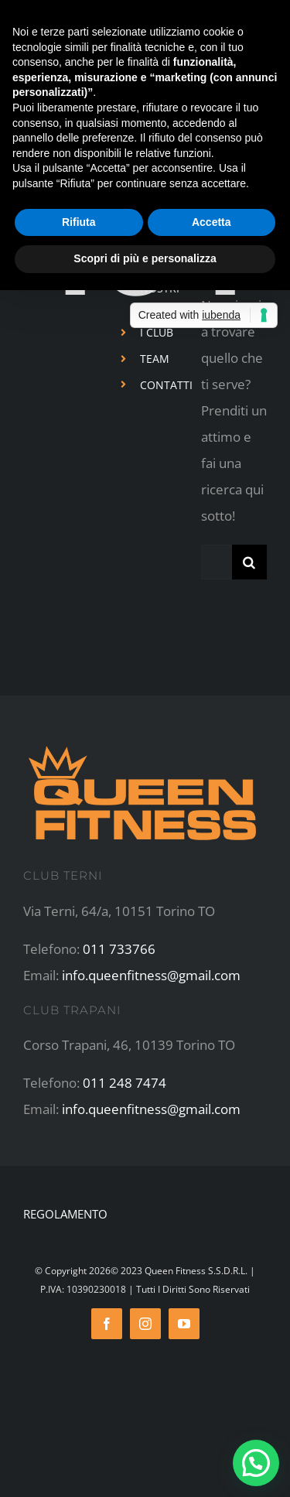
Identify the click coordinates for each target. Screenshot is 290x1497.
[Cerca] (249, 562)
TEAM (154, 358)
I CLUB (156, 332)
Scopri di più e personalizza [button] (144, 258)
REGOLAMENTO (65, 1214)
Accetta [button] (211, 222)
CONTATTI (166, 385)
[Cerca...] (216, 562)
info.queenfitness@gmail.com (151, 975)
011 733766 (119, 949)
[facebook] (106, 1323)
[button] (256, 1463)
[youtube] (184, 1323)
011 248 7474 (124, 1083)
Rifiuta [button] (79, 222)
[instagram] (145, 1323)
